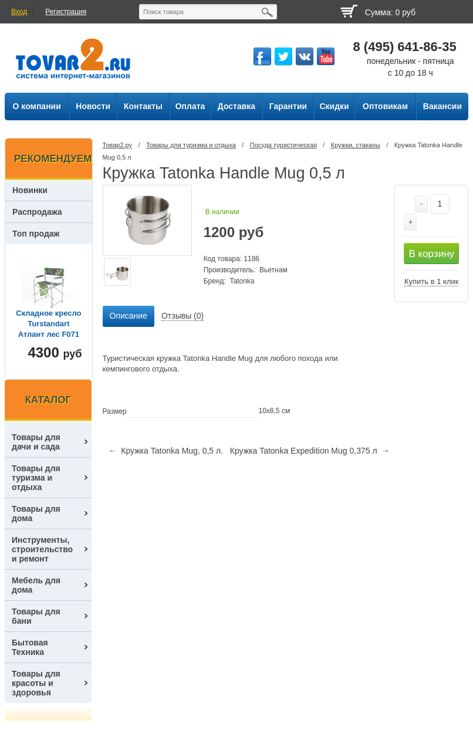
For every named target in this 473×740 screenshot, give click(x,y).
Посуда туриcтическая (283, 144)
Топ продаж (36, 233)
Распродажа (37, 212)
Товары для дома (36, 513)
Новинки (30, 190)
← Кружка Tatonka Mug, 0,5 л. (166, 450)
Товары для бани (36, 616)
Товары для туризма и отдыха (191, 144)
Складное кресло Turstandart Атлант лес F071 (48, 324)
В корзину (431, 253)
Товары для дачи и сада (36, 441)
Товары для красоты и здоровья (36, 683)
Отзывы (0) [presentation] (182, 315)
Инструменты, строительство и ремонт (42, 549)
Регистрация (65, 12)
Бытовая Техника (30, 647)
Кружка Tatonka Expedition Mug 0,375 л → (310, 450)
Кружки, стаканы (355, 144)
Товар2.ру (118, 144)
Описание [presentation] (128, 315)
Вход (19, 12)
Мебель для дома (36, 585)
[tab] (128, 316)
